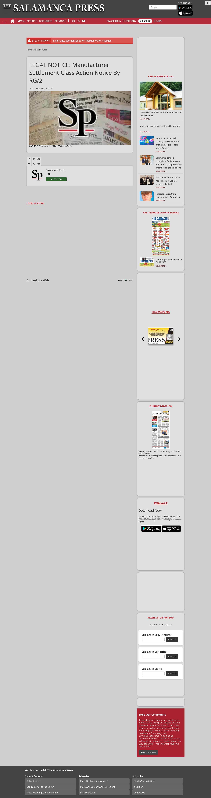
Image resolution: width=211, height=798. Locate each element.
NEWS (20, 21)
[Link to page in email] (38, 159)
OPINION (59, 21)
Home (30, 49)
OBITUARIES (45, 21)
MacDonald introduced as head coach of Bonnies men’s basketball (168, 180)
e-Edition (138, 786)
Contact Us (139, 792)
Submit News (34, 781)
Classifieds (113, 21)
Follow (58, 179)
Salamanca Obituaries (154, 652)
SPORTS (31, 21)
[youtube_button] (83, 21)
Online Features (40, 49)
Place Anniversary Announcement (97, 786)
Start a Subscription (144, 781)
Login (158, 21)
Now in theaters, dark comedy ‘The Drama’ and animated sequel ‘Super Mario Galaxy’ (167, 143)
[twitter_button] (78, 21)
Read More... (145, 119)
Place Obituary (87, 792)
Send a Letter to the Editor (40, 786)
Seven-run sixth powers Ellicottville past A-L (160, 126)
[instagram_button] (73, 21)
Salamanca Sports (152, 669)
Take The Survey (148, 752)
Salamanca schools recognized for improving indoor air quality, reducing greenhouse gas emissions (169, 163)
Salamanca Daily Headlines (157, 635)
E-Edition (129, 21)
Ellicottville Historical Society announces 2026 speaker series (161, 114)
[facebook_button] (68, 21)
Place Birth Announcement (94, 781)
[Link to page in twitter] (34, 159)
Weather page (128, 10)
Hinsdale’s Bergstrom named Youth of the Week (168, 195)
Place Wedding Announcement (42, 792)
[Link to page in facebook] (29, 159)
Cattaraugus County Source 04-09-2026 (169, 260)
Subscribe (145, 21)
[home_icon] (12, 21)
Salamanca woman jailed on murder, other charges (82, 40)
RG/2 (32, 88)
